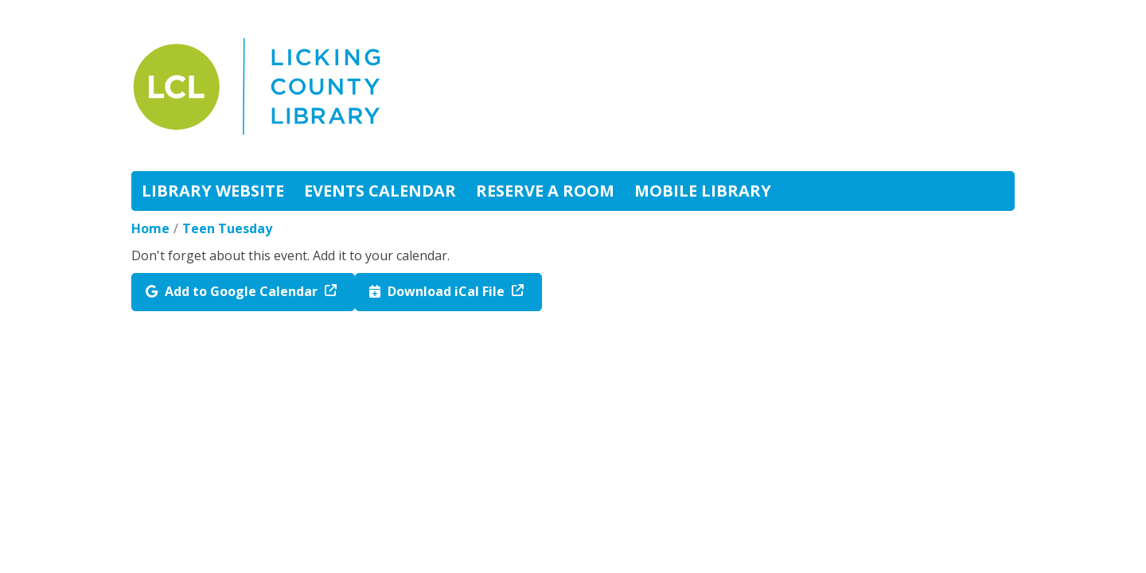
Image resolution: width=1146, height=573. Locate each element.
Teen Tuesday (227, 228)
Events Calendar (380, 190)
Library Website (213, 190)
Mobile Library (702, 190)
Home (150, 228)
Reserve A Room (545, 190)
